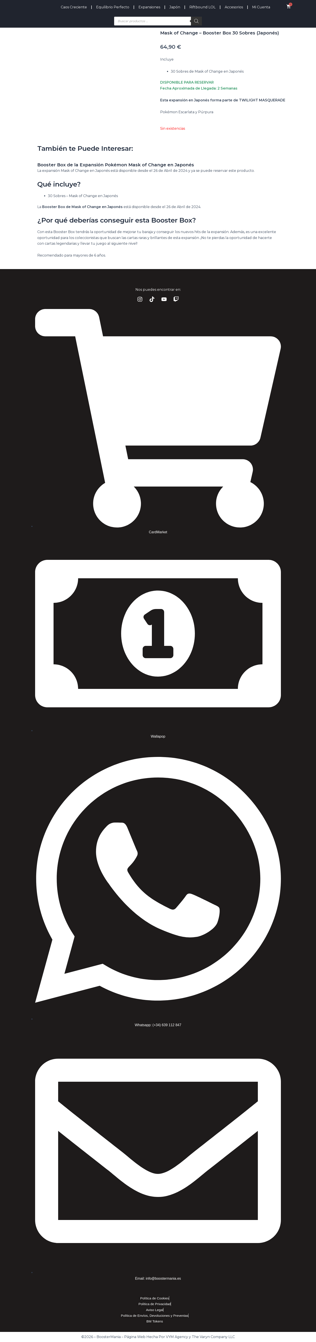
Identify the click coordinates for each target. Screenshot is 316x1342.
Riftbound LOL (202, 7)
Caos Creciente (74, 7)
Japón (174, 7)
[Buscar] (196, 21)
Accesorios (234, 7)
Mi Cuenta (261, 7)
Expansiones (149, 7)
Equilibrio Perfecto (112, 7)
